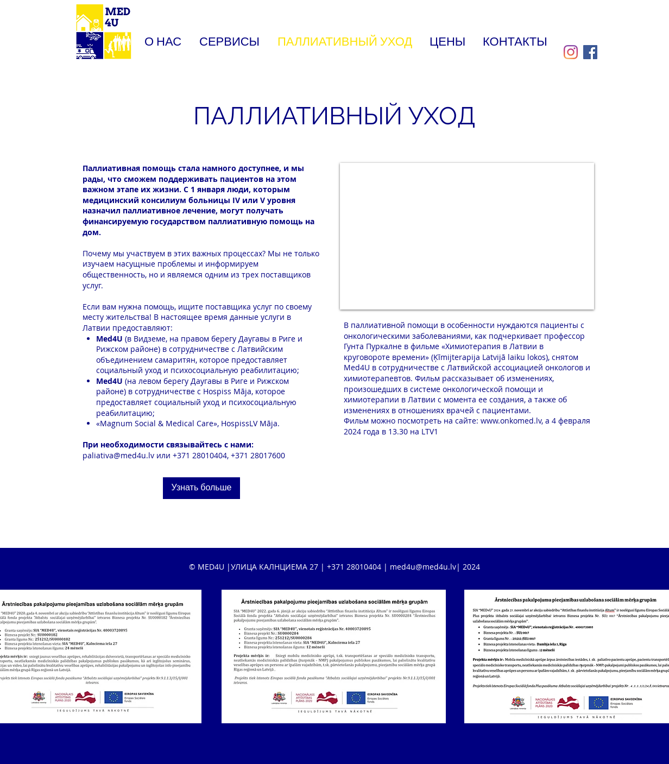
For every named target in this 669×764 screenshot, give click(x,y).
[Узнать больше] (201, 488)
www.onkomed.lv (511, 420)
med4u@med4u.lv (423, 566)
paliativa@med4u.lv (118, 455)
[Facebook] (590, 52)
